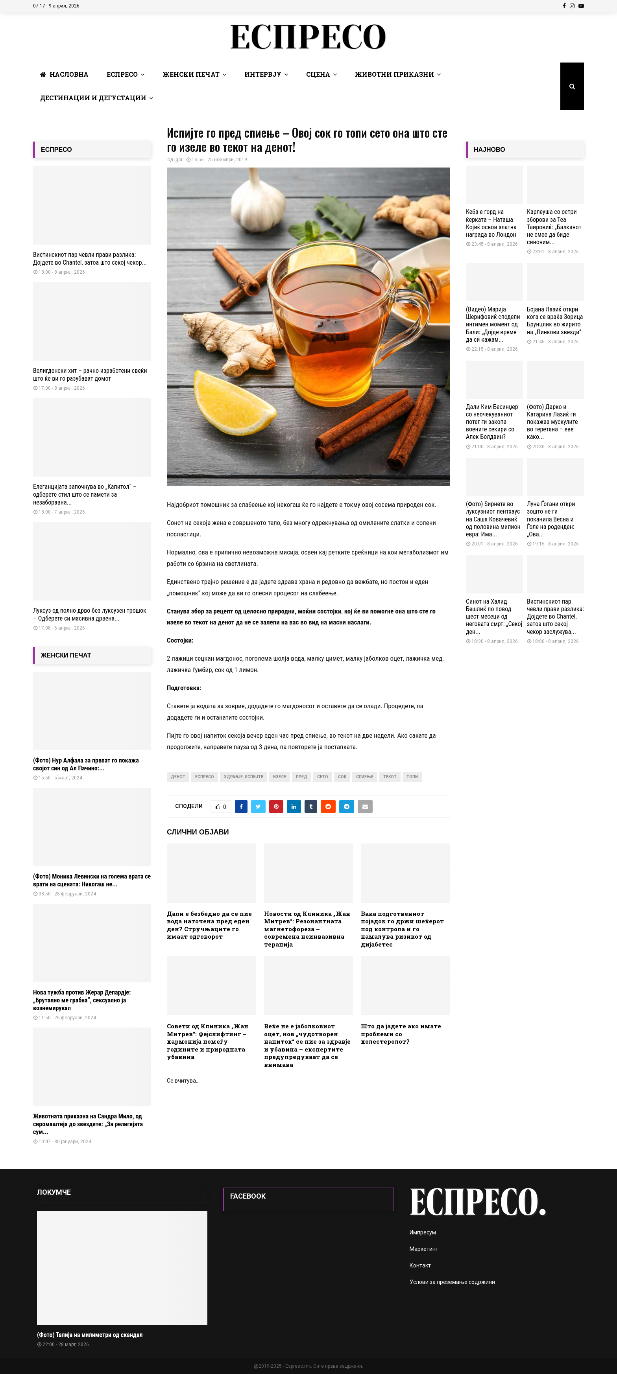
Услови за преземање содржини (452, 1282)
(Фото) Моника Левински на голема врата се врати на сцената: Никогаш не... (92, 880)
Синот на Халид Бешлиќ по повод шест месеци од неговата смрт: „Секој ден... (494, 616)
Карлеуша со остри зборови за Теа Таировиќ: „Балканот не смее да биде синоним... (554, 227)
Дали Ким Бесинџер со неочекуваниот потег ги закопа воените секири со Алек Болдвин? (492, 422)
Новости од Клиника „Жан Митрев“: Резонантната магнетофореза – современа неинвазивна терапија (307, 929)
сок (342, 777)
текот (390, 777)
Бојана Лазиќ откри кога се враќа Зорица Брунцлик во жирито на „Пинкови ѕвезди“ (555, 321)
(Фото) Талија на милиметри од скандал (89, 1335)
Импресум (423, 1232)
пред (301, 777)
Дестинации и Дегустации (93, 98)
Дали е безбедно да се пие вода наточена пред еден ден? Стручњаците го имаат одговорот (209, 925)
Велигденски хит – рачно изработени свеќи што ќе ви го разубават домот (90, 374)
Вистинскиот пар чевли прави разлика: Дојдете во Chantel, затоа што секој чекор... (90, 258)
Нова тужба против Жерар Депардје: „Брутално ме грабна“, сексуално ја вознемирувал (82, 1000)
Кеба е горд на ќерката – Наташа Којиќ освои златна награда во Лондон (491, 223)
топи (412, 777)
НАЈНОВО (489, 149)
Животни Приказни (394, 74)
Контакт (420, 1265)
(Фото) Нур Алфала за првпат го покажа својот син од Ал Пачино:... (86, 764)
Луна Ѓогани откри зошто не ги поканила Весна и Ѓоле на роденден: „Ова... (551, 519)
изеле (279, 777)
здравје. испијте (243, 777)
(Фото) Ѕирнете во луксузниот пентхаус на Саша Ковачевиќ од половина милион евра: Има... (493, 519)
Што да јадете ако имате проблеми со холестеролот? (401, 1033)
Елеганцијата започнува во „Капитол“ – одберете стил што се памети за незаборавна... (85, 494)
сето (322, 777)
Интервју (262, 74)
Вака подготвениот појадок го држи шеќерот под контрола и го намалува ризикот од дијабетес (402, 929)
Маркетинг (424, 1249)
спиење (364, 777)
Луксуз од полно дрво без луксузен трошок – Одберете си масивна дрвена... (89, 614)
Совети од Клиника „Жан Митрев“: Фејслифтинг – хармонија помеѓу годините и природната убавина (207, 1041)
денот (178, 777)
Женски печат (191, 74)
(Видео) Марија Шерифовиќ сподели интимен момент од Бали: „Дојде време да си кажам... (493, 324)
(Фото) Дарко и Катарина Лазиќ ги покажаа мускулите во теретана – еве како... (552, 422)
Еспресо (122, 74)
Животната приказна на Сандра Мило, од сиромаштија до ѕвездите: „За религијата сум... (88, 1124)
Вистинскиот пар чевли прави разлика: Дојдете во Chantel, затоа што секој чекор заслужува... (555, 616)
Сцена (318, 74)
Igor (178, 159)
